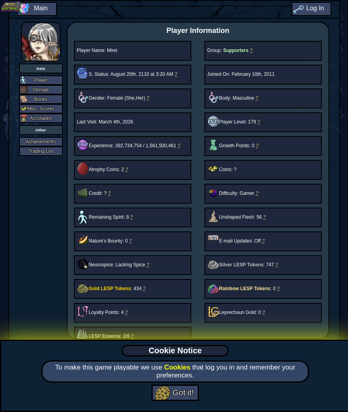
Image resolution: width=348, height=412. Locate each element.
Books (40, 99)
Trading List (40, 151)
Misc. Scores (40, 109)
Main (41, 8)
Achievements (41, 141)
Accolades (41, 118)
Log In (315, 8)
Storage (40, 89)
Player (40, 80)
